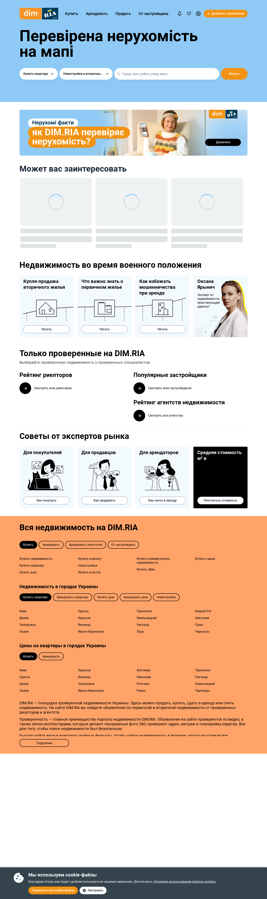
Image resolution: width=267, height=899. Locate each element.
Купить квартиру (31, 566)
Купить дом (28, 573)
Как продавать (104, 501)
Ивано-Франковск (91, 632)
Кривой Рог (203, 612)
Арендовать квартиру (72, 598)
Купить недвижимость (35, 559)
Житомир (143, 671)
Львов (24, 632)
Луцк (140, 632)
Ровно (141, 691)
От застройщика (153, 13)
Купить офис (146, 570)
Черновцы (202, 691)
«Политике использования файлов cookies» (184, 881)
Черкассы (202, 632)
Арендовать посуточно (85, 545)
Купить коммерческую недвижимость (153, 561)
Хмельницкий (146, 619)
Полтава (143, 684)
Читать (46, 329)
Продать (123, 13)
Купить (71, 13)
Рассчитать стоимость (220, 501)
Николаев (202, 619)
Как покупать (46, 501)
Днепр (24, 619)
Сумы (199, 625)
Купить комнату (90, 559)
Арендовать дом (135, 598)
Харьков (84, 619)
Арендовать (97, 13)
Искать (234, 74)
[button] (198, 13)
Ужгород (143, 625)
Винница (84, 625)
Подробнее (44, 744)
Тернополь (144, 612)
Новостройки (87, 566)
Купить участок (89, 573)
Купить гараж (205, 559)
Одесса (83, 612)
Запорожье (27, 625)
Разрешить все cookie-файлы (53, 890)
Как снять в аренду (162, 501)
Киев (22, 612)
